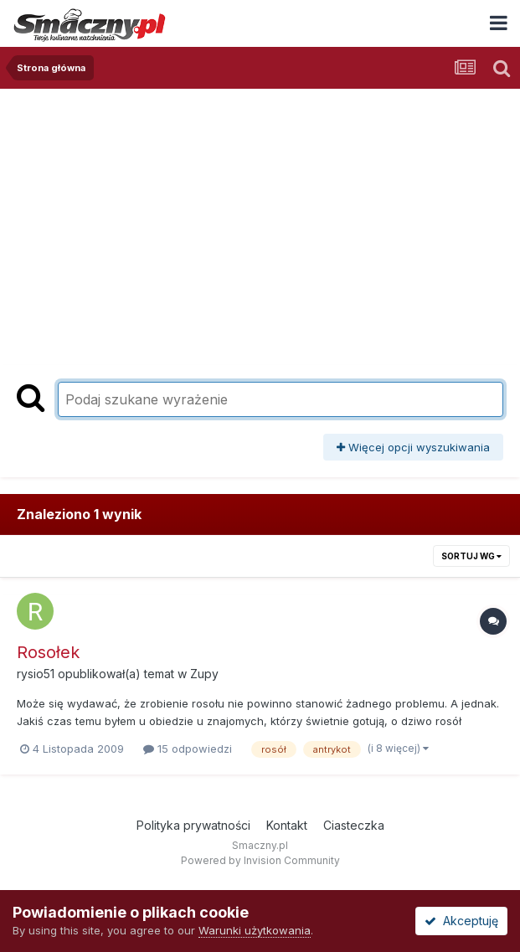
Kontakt (286, 825)
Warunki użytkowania (254, 930)
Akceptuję (461, 920)
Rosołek (48, 652)
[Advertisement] (260, 231)
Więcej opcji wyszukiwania (413, 447)
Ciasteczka (353, 825)
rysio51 (35, 673)
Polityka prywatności (193, 825)
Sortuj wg (471, 556)
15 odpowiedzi (187, 748)
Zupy (204, 673)
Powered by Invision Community (260, 860)
